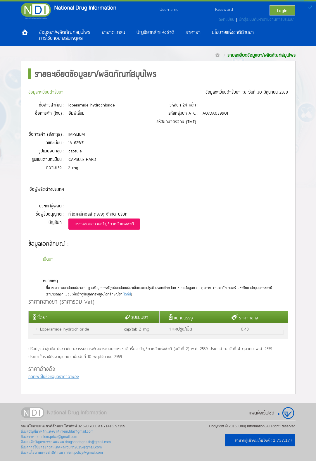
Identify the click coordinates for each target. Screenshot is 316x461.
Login (282, 10)
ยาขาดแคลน (113, 32)
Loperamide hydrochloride (64, 329)
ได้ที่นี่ (127, 294)
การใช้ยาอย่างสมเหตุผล (61, 38)
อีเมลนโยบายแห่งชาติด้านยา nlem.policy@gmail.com (62, 452)
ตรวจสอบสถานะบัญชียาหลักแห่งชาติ (104, 224)
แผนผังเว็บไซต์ (261, 413)
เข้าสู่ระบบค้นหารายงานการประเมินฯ (267, 19)
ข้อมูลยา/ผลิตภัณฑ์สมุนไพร (64, 32)
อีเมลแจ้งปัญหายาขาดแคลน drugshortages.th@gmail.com (66, 442)
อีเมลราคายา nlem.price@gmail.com (49, 437)
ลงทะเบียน (227, 19)
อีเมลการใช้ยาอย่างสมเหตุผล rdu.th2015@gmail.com (61, 447)
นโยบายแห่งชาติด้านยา (233, 32)
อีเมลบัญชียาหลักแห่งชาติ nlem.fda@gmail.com (57, 431)
